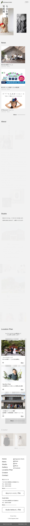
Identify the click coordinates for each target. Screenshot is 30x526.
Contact (5, 475)
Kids (16, 463)
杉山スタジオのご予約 (13, 493)
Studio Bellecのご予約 (13, 510)
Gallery (5, 467)
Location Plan (7, 470)
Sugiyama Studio (19, 459)
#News (8, 66)
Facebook (17, 468)
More (15, 114)
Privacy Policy (13, 516)
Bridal (16, 461)
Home (4, 459)
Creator (5, 473)
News (4, 462)
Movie (16, 465)
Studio (4, 464)
